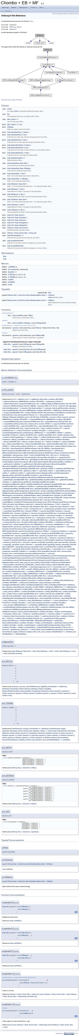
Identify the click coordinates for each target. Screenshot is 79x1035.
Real (49, 292)
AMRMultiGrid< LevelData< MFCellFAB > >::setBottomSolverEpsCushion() (51, 573)
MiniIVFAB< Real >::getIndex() (38, 468)
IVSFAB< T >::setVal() (20, 591)
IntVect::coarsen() (62, 417)
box (14, 786)
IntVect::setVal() (18, 594)
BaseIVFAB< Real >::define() (22, 444)
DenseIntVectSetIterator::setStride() (13, 740)
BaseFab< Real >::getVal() (38, 491)
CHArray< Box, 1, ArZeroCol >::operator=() (25, 542)
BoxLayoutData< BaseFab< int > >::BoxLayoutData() (34, 415)
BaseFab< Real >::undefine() (59, 616)
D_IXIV (10, 285)
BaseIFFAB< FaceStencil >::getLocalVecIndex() (37, 475)
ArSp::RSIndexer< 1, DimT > (16, 189)
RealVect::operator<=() (9, 735)
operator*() (66, 691)
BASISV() (34, 412)
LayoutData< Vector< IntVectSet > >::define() (31, 439)
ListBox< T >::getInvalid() (39, 471)
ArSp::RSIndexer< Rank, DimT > (17, 184)
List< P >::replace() (68, 567)
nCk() (31, 520)
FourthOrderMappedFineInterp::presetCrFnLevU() (51, 558)
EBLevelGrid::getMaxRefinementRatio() (40, 477)
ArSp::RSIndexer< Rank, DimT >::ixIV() (24, 651)
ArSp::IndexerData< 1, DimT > (16, 173)
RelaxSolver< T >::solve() (67, 600)
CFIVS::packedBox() (43, 551)
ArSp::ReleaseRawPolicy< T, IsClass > (19, 145)
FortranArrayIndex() (30, 457)
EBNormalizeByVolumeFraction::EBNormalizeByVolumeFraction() (23, 453)
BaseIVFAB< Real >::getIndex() (21, 471)
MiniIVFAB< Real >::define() (18, 442)
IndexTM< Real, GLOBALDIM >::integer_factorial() (59, 497)
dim (31, 315)
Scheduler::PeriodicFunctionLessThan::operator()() (18, 529)
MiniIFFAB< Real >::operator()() (39, 533)
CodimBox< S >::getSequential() (37, 486)
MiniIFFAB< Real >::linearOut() (28, 515)
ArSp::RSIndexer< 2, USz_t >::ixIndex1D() (15, 506)
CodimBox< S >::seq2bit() (10, 573)
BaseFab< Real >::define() (52, 446)
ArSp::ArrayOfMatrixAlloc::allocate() (14, 410)
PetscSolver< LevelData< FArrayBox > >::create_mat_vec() (41, 430)
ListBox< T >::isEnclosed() (48, 731)
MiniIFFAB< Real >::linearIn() (11, 513)
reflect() (54, 565)
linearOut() (41, 513)
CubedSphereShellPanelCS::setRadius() (62, 585)
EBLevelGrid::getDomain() (42, 464)
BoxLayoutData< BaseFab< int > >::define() (30, 446)
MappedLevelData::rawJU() (61, 560)
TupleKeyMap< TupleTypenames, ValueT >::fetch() (18, 455)
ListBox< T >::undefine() (41, 616)
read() (21, 562)
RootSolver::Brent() (57, 415)
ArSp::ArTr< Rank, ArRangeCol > (17, 225)
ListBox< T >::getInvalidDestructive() (59, 471)
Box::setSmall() (46, 589)
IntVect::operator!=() (21, 733)
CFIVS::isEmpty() (53, 502)
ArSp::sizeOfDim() (15, 921)
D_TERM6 (11, 277)
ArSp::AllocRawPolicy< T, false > (17, 140)
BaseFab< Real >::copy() (37, 428)
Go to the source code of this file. (11, 100)
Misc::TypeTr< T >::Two (14, 124)
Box (8, 114)
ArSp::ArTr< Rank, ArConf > (16, 215)
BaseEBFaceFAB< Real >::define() (63, 444)
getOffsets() (27, 482)
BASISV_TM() (42, 412)
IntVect (9, 109)
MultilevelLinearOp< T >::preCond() (43, 553)
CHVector (51, 295)
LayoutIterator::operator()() (30, 527)
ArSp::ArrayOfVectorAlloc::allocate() (63, 408)
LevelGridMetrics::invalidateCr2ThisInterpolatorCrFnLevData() (22, 502)
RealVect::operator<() (53, 733)
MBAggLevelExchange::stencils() (47, 609)
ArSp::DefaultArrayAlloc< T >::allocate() (15, 408)
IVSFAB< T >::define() (9, 446)
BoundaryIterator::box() (9, 415)
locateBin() (47, 689)
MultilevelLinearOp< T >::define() (57, 437)
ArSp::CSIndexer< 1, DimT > (16, 205)
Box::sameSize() (65, 571)
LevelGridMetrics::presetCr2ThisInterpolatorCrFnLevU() (57, 556)
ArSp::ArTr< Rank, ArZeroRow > (17, 217)
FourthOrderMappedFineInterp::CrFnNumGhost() (18, 433)
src (2, 11)
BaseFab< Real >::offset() (10, 524)
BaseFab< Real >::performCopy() (61, 551)
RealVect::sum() (41, 740)
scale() (73, 693)
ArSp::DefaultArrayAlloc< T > (16, 158)
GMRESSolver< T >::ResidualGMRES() (47, 571)
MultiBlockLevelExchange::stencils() (24, 609)
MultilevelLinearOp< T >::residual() (23, 571)
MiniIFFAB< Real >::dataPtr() (35, 435)
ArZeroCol (22, 295)
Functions (76, 13)
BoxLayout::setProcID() (52, 582)
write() (34, 632)
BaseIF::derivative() (8, 450)
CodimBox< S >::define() (59, 442)
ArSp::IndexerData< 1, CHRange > (18, 179)
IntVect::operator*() (55, 691)
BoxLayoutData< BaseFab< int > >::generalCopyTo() (54, 457)
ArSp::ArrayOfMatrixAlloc (15, 246)
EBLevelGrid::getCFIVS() (48, 459)
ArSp (4, 259)
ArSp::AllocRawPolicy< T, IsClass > (18, 132)
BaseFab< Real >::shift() (34, 596)
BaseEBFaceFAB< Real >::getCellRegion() (27, 459)
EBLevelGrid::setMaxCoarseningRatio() (40, 578)
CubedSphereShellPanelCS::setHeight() (15, 578)
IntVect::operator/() (64, 693)
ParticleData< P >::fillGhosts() (57, 686)
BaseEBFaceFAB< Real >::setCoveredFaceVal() (46, 576)
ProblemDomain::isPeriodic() (66, 731)
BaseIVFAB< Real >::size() (35, 598)
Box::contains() (29, 424)
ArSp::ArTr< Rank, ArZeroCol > (17, 220)
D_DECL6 (11, 274)
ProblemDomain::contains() (20, 728)
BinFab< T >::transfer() (47, 614)
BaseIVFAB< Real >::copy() (34, 426)
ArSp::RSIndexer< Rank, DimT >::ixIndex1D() (29, 504)
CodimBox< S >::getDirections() (23, 464)
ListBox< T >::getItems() (10, 473)
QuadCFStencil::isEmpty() (67, 502)
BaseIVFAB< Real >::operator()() (12, 535)
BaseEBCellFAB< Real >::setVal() (34, 594)
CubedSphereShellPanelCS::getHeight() (15, 468)
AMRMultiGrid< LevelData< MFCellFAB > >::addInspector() (37, 401)
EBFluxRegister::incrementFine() (12, 495)
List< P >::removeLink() (54, 567)
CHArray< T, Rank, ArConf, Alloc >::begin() (23, 994)
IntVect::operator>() (8, 737)
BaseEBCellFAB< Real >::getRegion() (63, 484)
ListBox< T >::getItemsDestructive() (29, 473)
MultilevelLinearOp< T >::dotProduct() (51, 450)
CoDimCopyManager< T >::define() (21, 437)
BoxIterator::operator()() (34, 531)
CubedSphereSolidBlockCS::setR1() (37, 585)
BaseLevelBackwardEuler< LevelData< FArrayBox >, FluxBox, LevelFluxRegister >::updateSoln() (32, 623)
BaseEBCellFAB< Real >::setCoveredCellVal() (16, 576)
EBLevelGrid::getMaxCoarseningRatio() (14, 477)
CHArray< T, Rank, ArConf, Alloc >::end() (57, 994)
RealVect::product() (51, 737)
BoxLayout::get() (7, 459)
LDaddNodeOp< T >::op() (61, 524)
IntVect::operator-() (29, 693)
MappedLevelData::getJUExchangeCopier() (55, 473)
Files (42, 8)
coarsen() (72, 417)
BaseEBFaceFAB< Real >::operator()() (35, 535)
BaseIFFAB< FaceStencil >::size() (54, 598)
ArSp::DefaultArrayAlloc (33, 295)
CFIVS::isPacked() (8, 504)
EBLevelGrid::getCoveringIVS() (39, 462)
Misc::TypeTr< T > (13, 119)
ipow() (45, 502)
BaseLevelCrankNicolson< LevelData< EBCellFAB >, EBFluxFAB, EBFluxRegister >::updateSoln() (32, 620)
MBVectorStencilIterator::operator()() (14, 531)
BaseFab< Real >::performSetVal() (13, 553)
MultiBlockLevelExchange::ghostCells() (14, 493)
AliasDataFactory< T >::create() (12, 430)
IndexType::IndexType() (9, 731)
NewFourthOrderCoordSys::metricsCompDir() (16, 691)
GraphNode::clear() (23, 417)
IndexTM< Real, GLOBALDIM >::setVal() (57, 594)
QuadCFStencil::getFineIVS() (27, 466)
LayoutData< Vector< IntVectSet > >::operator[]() (27, 544)
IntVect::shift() (47, 596)
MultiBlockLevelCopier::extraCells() (56, 453)
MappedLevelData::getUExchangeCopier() (15, 491)
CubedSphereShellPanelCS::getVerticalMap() (61, 491)
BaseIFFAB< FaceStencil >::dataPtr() (13, 435)
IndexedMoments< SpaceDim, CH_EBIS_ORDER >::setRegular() (33, 587)
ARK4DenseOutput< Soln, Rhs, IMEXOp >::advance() (27, 406)
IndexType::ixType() (37, 689)
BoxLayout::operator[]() (31, 547)
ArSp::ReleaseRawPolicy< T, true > (18, 147)
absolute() (15, 686)
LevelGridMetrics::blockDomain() (65, 412)
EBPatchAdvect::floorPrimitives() (13, 457)
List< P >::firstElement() (61, 455)
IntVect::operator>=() (37, 737)
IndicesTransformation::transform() (22, 616)
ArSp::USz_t (7, 344)
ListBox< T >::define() (39, 437)
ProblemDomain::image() (58, 728)
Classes (34, 8)
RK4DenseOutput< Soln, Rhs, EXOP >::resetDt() (17, 569)
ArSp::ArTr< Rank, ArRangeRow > (17, 223)
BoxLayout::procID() (45, 560)
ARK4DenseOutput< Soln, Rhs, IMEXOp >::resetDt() (49, 569)
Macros (66, 13)
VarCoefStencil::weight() (10, 632)
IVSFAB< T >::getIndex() (55, 468)
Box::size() (8, 695)
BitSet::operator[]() (49, 544)
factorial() (71, 453)
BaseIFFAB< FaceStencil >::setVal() (39, 591)
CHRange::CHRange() (9, 417)
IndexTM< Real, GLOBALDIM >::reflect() (27, 565)
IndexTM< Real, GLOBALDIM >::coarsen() (43, 417)
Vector (16, 111)
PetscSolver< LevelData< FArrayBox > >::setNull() (43, 580)
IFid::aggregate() (71, 406)
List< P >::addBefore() (32, 399)
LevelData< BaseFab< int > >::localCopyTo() (32, 518)
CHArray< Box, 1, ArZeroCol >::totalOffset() (26, 614)
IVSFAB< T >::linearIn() (39, 511)
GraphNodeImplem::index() (32, 495)
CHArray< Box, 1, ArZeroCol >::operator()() (51, 538)
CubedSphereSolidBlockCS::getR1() (13, 484)
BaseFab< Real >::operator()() (57, 535)
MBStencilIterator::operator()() (45, 529)
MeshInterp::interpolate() (10, 689)
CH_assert (11, 269)
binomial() (50, 412)
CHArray (10, 295)
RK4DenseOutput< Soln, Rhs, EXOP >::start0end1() (32, 607)
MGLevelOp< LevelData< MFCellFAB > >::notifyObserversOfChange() (51, 522)
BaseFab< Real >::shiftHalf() (62, 596)
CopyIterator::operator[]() (10, 551)
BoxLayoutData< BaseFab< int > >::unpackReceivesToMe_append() (44, 618)
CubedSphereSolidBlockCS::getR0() (43, 482)
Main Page (5, 7)
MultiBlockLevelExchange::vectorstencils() (60, 629)
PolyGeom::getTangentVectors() (59, 488)
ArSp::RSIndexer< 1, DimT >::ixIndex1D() (56, 504)
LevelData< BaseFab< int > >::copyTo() (58, 428)
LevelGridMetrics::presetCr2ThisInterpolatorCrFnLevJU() (20, 556)
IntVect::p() (33, 996)
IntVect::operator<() (66, 733)
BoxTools (7, 11)
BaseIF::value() (41, 629)
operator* (15, 344)
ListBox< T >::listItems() (10, 518)
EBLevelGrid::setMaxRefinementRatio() (14, 580)
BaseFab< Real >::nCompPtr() (19, 522)
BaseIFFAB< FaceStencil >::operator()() (16, 533)
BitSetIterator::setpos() (36, 582)
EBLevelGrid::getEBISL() (10, 466)
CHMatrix (51, 300)
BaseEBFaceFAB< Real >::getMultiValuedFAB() (58, 480)
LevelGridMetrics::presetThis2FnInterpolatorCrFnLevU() (20, 560)
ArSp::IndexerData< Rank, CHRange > (19, 168)
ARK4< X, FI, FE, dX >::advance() (55, 406)
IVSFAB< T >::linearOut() (46, 515)
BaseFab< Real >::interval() (41, 500)
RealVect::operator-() (43, 693)
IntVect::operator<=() (24, 735)
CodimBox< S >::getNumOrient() (12, 482)
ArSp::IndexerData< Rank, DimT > (17, 163)
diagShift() (44, 686)
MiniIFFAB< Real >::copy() (17, 426)
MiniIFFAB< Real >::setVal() (59, 591)
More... (32, 21)
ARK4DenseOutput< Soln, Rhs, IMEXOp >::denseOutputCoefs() (44, 448)
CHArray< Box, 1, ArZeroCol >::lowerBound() (60, 518)
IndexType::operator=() (38, 735)
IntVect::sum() (30, 740)
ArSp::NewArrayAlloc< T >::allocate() (39, 408)
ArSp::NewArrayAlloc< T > (15, 235)
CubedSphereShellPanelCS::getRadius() (38, 484)
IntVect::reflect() (46, 565)
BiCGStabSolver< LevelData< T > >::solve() (45, 600)
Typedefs (71, 13)
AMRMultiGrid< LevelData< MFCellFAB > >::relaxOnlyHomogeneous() (24, 567)
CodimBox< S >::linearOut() (63, 515)
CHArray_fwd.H (15, 27)
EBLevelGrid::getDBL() (56, 462)
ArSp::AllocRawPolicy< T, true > (17, 135)
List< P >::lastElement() (46, 509)
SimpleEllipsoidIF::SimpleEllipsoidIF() (14, 598)
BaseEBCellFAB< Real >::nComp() (44, 520)
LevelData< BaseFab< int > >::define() (39, 442)
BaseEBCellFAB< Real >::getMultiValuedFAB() (28, 480)
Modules (14, 7)
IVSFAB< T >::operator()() (51, 531)
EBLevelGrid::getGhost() (45, 466)
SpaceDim (11, 272)
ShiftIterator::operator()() (48, 527)
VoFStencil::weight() (25, 632)
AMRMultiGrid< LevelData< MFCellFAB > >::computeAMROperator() (23, 419)
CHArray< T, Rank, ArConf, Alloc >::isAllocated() (32, 1025)
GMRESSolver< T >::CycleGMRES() (45, 433)
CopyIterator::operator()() (30, 538)
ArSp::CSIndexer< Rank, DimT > (17, 199)
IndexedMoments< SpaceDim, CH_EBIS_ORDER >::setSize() (21, 589)
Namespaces (24, 8)
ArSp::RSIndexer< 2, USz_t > (16, 194)
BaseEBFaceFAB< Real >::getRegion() (14, 486)
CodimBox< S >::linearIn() (29, 513)
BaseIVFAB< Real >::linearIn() (22, 511)
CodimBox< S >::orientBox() (28, 551)
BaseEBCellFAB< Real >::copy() (53, 426)
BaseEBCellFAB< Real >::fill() (44, 455)
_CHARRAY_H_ (12, 267)
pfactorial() (28, 553)
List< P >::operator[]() (68, 549)
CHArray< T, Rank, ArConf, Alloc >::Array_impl (21, 233)
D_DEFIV (10, 279)
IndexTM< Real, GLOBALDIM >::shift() (14, 596)
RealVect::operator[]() (62, 544)
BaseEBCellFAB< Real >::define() (41, 444)
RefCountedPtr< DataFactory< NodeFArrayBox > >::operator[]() (41, 549)
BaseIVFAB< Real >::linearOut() (55, 513)
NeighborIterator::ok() (26, 524)
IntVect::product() (16, 653)
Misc (4, 256)
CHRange (10, 127)
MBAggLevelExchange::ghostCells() (39, 493)
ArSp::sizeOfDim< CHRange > (21, 323)
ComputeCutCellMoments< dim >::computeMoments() (40, 421)
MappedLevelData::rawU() (10, 562)
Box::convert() (39, 424)
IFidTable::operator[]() (46, 542)
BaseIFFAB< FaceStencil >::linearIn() (58, 511)
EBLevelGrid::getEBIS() (58, 464)
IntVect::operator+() (8, 693)
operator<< (15, 328)
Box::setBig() (23, 573)
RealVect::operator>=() (23, 737)
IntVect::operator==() (53, 735)
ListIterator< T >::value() (27, 629)
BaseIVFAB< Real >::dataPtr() (54, 435)
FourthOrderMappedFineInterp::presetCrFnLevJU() (18, 558)
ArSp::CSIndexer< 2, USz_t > (16, 210)
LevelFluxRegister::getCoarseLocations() (15, 462)
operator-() (54, 693)
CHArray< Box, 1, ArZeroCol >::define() (24, 768)
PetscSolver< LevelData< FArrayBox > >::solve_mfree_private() (22, 603)
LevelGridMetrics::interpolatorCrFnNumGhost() (17, 500)
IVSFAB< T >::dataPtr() (64, 433)
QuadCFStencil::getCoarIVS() (66, 459)
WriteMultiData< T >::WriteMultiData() (14, 634)
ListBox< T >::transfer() (62, 614)
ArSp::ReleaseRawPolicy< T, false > (18, 153)
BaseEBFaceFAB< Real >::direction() (26, 450)
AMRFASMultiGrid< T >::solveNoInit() (26, 605)
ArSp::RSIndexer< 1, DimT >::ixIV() (48, 651)
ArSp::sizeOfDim (17, 315)
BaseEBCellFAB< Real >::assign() (20, 412)
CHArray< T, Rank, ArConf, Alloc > (18, 228)
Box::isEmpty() (34, 731)
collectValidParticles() (33, 686)
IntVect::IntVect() (56, 500)
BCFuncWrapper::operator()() (11, 538)
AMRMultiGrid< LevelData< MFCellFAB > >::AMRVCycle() (44, 410)
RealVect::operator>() (68, 735)
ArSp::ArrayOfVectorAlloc (15, 240)
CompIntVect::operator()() (40, 691)
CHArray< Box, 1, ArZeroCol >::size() (19, 600)
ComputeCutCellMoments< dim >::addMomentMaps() (36, 404)
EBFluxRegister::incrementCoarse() (63, 493)
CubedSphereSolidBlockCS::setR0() (13, 585)
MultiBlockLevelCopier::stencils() (13, 611)
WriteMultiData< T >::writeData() (62, 632)
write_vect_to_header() (44, 632)
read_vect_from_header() (32, 562)
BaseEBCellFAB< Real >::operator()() (61, 533)
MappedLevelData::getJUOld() (12, 475)
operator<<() (40, 540)
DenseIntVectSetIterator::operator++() (24, 540)
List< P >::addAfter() (18, 399)
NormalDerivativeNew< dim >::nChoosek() (15, 520)
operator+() (19, 693)
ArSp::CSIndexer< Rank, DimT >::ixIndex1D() (43, 506)
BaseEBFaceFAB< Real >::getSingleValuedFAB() (34, 488)
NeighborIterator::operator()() (11, 527)
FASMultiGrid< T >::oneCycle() (43, 524)
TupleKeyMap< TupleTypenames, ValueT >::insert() (26, 497)
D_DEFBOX (11, 282)
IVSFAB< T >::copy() (51, 424)
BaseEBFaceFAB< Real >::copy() (19, 428)
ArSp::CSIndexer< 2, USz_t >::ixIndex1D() (25, 509)
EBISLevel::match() (8, 733)
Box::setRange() (7, 587)
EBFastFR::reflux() (64, 565)
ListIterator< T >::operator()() (65, 527)
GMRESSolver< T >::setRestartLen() (65, 587)
